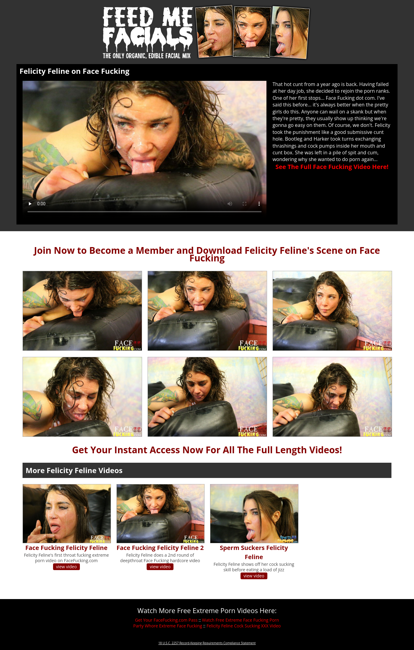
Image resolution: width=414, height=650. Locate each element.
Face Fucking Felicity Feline (66, 548)
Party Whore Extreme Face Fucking (167, 626)
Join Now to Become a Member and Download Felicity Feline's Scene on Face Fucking (207, 254)
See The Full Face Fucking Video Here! (331, 167)
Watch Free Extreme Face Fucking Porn (240, 620)
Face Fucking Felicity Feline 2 (160, 548)
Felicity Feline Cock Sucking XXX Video (243, 626)
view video (66, 566)
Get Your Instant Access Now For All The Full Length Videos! (207, 450)
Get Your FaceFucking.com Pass (166, 620)
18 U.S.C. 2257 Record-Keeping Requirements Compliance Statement (206, 643)
